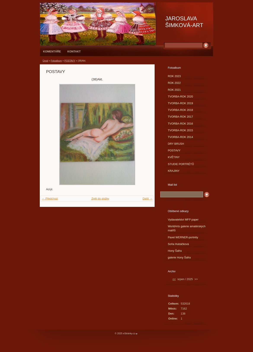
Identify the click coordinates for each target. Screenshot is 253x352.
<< (174, 279)
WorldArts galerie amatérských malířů (186, 228)
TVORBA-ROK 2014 (180, 137)
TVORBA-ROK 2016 (180, 123)
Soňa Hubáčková (178, 244)
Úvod (45, 60)
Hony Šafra (175, 250)
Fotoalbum (56, 60)
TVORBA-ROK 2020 (180, 96)
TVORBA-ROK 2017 (180, 116)
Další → (147, 198)
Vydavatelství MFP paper (183, 219)
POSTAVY (69, 60)
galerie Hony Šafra (179, 257)
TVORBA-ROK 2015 (180, 130)
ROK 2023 (174, 76)
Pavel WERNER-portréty (183, 237)
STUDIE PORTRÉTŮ (181, 164)
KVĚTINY (174, 157)
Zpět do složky (100, 198)
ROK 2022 (174, 82)
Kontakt (74, 51)
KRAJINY (173, 170)
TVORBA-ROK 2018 (180, 110)
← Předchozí (50, 198)
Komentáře (52, 51)
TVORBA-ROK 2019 (180, 103)
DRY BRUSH (176, 143)
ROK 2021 (174, 89)
